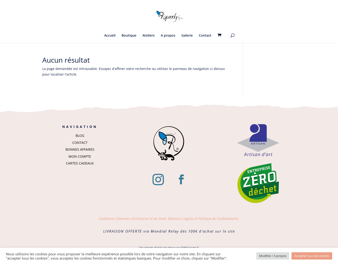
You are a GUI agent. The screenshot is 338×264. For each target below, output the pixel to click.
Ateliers (148, 36)
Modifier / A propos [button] (272, 256)
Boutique (129, 36)
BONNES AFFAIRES (79, 149)
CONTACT (80, 142)
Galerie (187, 36)
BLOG (80, 135)
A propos (168, 36)
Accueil (109, 36)
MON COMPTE (80, 156)
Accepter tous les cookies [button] (311, 256)
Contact (205, 36)
